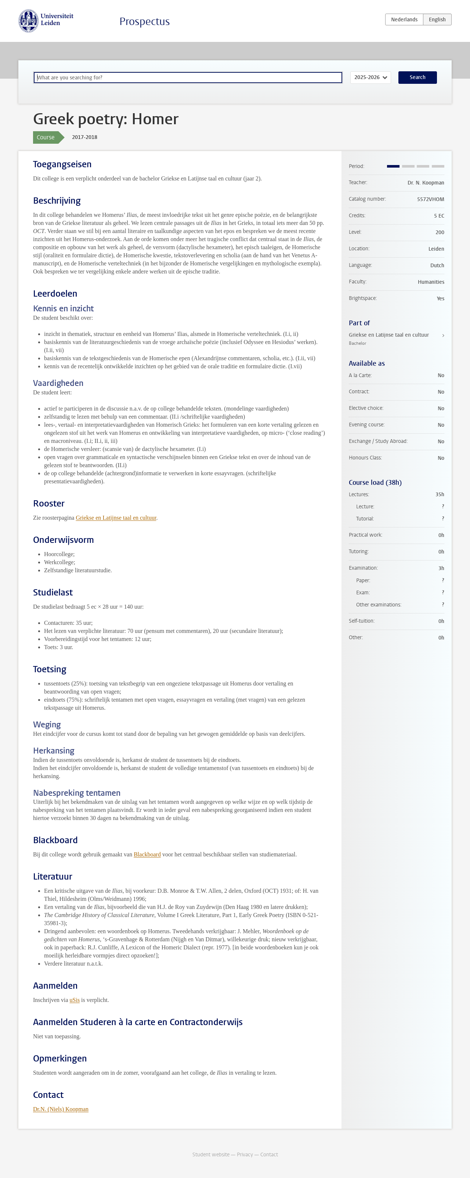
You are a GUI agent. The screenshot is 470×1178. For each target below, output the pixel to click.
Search (418, 77)
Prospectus (144, 21)
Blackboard (147, 854)
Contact (269, 1154)
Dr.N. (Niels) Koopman (60, 1109)
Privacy (245, 1154)
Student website (210, 1154)
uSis (75, 1000)
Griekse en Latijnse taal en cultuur (116, 518)
